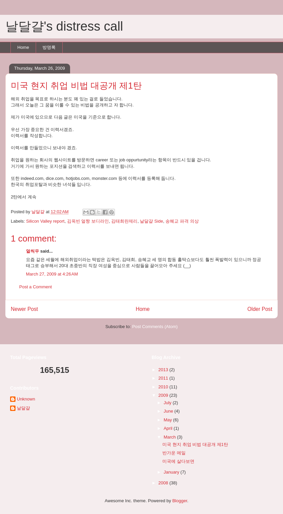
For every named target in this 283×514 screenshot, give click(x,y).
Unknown (26, 398)
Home (23, 47)
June (169, 411)
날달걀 (23, 408)
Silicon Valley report (45, 221)
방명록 (49, 47)
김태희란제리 (124, 221)
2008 (163, 482)
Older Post (259, 309)
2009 (163, 395)
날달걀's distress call (64, 26)
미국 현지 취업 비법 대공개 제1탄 (195, 444)
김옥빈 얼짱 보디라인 (88, 221)
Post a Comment (35, 286)
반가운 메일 (174, 452)
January (172, 472)
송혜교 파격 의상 (181, 221)
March (170, 437)
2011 (163, 378)
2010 (163, 386)
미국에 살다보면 (178, 461)
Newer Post (24, 309)
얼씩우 (32, 251)
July (168, 402)
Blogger (179, 500)
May (168, 419)
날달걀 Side (151, 221)
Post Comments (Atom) (155, 326)
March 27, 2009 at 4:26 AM (52, 274)
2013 (163, 369)
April (169, 428)
